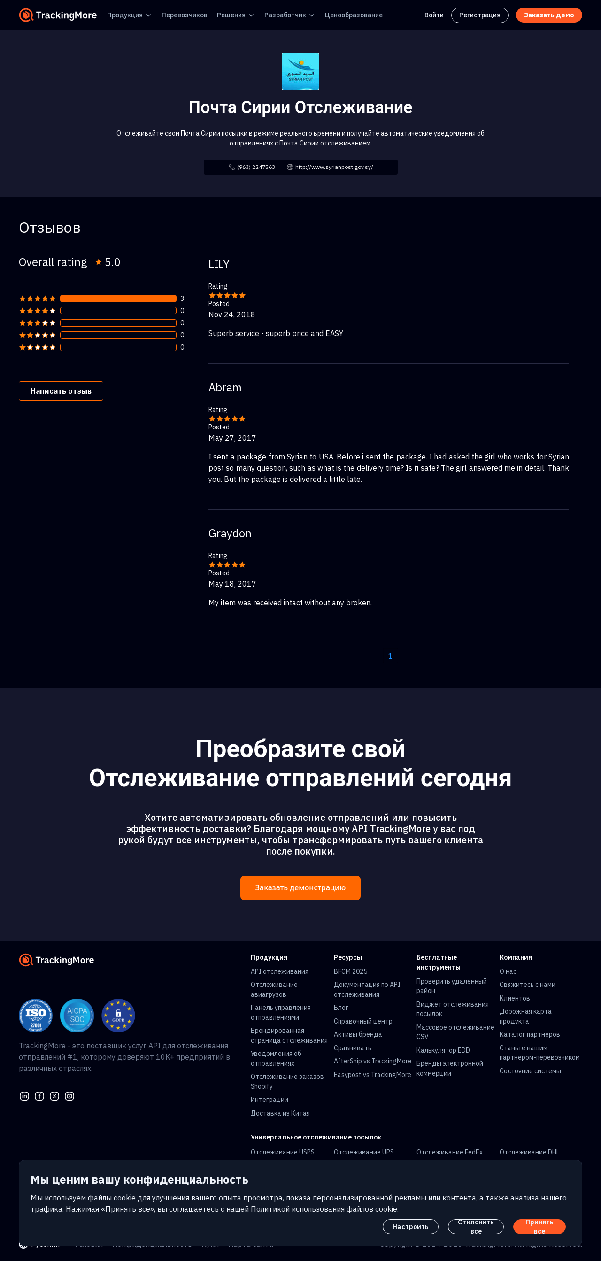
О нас (508, 971)
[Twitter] (54, 1095)
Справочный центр (363, 1021)
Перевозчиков (185, 15)
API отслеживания (279, 971)
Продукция (125, 15)
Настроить (411, 1227)
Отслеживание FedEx (449, 1152)
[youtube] (69, 1095)
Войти (434, 15)
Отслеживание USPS (283, 1152)
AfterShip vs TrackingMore (373, 1061)
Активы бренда (358, 1034)
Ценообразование (354, 15)
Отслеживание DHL (530, 1152)
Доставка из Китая (280, 1113)
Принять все (539, 1226)
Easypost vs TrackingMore (372, 1074)
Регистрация (480, 15)
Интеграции (269, 1099)
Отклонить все (476, 1226)
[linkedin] (24, 1095)
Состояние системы (530, 1071)
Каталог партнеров (530, 1034)
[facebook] (39, 1095)
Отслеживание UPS (364, 1152)
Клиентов (515, 998)
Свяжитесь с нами (527, 984)
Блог (341, 1007)
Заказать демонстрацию (300, 887)
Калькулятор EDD (443, 1050)
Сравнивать (352, 1048)
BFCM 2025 (350, 971)
